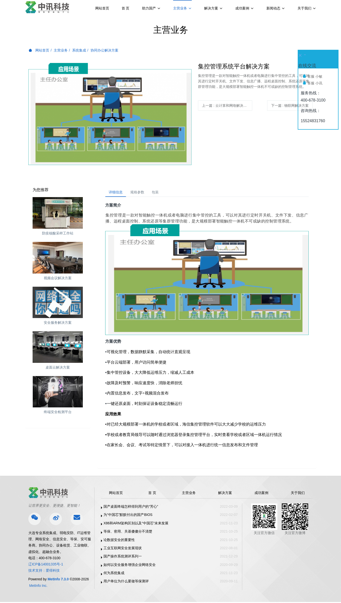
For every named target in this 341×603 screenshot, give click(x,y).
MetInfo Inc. (38, 587)
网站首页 (102, 8)
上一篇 (226, 106)
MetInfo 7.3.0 (58, 581)
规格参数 (142, 193)
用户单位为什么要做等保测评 (126, 583)
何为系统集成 (113, 575)
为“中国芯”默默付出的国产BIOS (127, 516)
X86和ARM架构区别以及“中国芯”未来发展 (135, 525)
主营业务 (61, 50)
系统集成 (79, 50)
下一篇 (290, 106)
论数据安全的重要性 (119, 541)
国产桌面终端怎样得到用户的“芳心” (130, 508)
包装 (163, 193)
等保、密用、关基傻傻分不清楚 (127, 533)
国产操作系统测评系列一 (122, 558)
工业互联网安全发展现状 (122, 550)
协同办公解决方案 (104, 50)
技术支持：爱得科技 (44, 572)
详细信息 (117, 193)
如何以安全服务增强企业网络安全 (129, 566)
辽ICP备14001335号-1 (45, 566)
